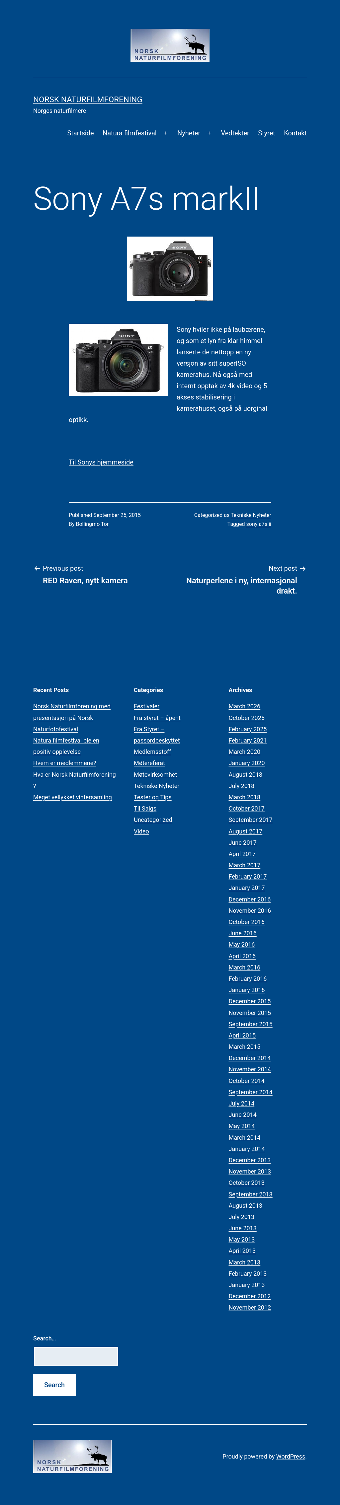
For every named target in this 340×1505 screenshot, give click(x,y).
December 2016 (250, 899)
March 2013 (245, 1262)
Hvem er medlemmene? (64, 762)
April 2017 (242, 853)
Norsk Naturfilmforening (87, 99)
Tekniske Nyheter (251, 515)
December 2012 (250, 1296)
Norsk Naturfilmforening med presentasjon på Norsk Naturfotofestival (72, 717)
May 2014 (242, 1125)
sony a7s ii (258, 524)
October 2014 (247, 1080)
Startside (80, 133)
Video (141, 831)
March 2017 (245, 865)
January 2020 (247, 762)
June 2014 (243, 1114)
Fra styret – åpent (157, 717)
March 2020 (245, 751)
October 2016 (247, 921)
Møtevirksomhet (155, 774)
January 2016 (247, 989)
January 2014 (247, 1148)
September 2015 (251, 1024)
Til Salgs (145, 808)
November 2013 (250, 1171)
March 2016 (245, 967)
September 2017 (251, 819)
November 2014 (250, 1069)
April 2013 (242, 1250)
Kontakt (295, 133)
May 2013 (242, 1239)
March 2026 (245, 706)
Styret (266, 133)
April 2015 (242, 1035)
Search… (44, 1338)
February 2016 (248, 978)
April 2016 (242, 956)
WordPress (290, 1456)
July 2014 (242, 1103)
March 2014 (245, 1137)
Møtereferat (149, 762)
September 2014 (251, 1092)
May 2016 (242, 944)
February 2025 (248, 729)
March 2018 (245, 797)
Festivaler (146, 706)
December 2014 (250, 1057)
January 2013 (247, 1284)
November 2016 (250, 910)
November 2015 (250, 1012)
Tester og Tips (153, 797)
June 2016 (243, 933)
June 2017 (243, 842)
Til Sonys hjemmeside (101, 462)
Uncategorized (153, 819)
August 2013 (246, 1205)
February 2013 (248, 1273)
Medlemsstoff (152, 751)
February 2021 (248, 740)
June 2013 (243, 1228)
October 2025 (247, 717)
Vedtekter (235, 133)
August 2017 (246, 831)
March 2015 (245, 1046)
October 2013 (247, 1182)
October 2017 (247, 808)
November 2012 (250, 1307)
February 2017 (248, 876)
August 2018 (246, 774)
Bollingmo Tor (92, 524)
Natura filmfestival (130, 133)
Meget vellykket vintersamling (72, 797)
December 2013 (250, 1160)
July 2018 (242, 785)
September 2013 (251, 1194)
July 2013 (242, 1216)
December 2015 (250, 1001)
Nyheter (188, 133)
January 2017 (247, 887)
